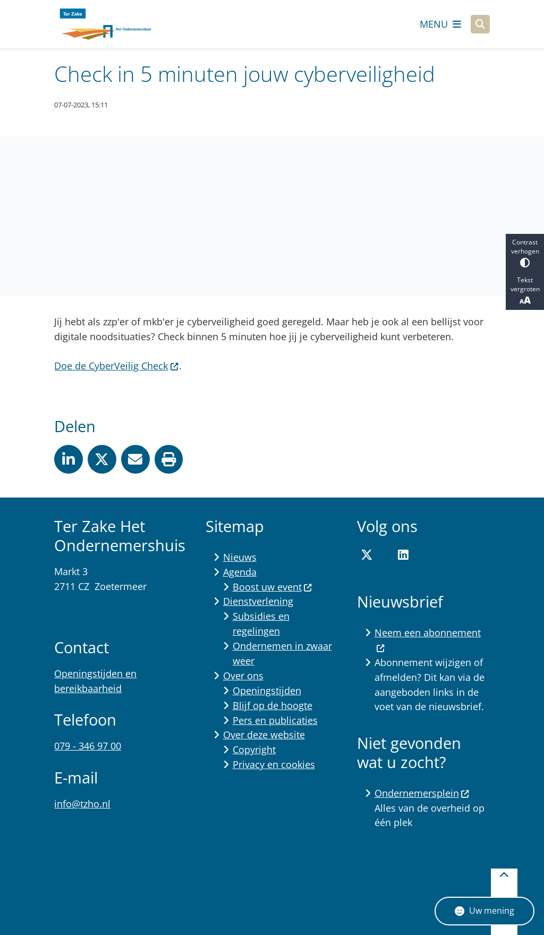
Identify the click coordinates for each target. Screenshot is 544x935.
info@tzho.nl (82, 803)
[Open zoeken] (480, 24)
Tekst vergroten (525, 290)
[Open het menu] (440, 24)
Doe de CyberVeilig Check (116, 365)
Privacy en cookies (274, 764)
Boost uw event (272, 586)
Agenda (240, 572)
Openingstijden (267, 690)
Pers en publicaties (275, 720)
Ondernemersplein (422, 793)
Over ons (243, 675)
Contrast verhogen (525, 253)
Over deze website (264, 734)
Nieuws (240, 557)
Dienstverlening (258, 601)
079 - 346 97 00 (87, 745)
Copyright (254, 749)
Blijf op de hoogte (272, 705)
